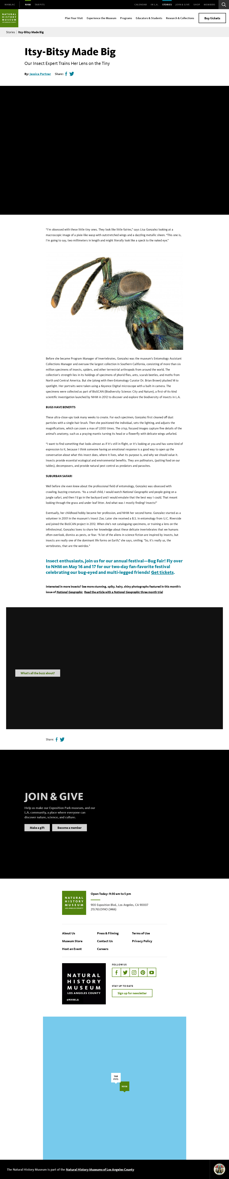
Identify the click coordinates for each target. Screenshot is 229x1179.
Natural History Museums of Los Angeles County (100, 1169)
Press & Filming (108, 933)
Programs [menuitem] (126, 18)
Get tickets (162, 572)
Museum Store (72, 941)
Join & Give (183, 4)
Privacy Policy (142, 941)
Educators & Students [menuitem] (149, 18)
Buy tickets (212, 18)
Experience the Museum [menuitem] (101, 18)
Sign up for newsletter (132, 993)
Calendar (140, 4)
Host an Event (72, 949)
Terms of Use (141, 933)
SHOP (196, 4)
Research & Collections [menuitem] (180, 18)
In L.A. (155, 4)
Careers (102, 949)
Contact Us (105, 941)
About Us (68, 933)
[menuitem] (10, 4)
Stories (167, 4)
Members (209, 4)
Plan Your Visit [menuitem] (74, 18)
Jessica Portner (40, 74)
